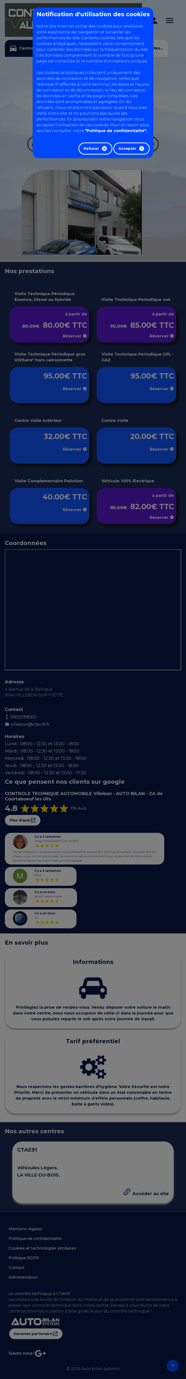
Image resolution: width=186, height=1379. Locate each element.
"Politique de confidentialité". (116, 130)
